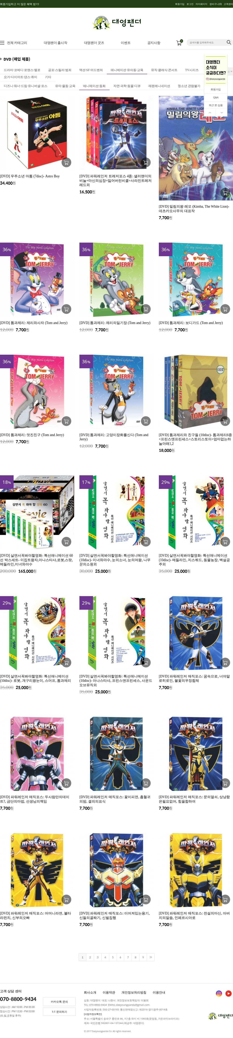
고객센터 (228, 4)
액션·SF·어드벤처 (91, 70)
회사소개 (90, 992)
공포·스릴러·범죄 (59, 70)
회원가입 (179, 4)
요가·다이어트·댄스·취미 (20, 77)
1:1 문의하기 (59, 1012)
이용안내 (159, 992)
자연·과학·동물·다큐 (127, 86)
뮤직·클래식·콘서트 (164, 70)
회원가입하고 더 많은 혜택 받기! (19, 4)
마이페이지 (201, 4)
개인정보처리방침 (134, 992)
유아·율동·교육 (65, 86)
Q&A (215, 97)
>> (151, 957)
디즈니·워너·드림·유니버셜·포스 (25, 86)
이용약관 (109, 992)
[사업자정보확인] (93, 1014)
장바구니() (216, 4)
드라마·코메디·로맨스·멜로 (22, 70)
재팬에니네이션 (159, 86)
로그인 (190, 4)
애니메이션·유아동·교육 (127, 70)
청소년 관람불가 (189, 86)
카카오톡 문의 (59, 1001)
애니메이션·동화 (94, 86)
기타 (48, 77)
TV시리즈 (192, 70)
